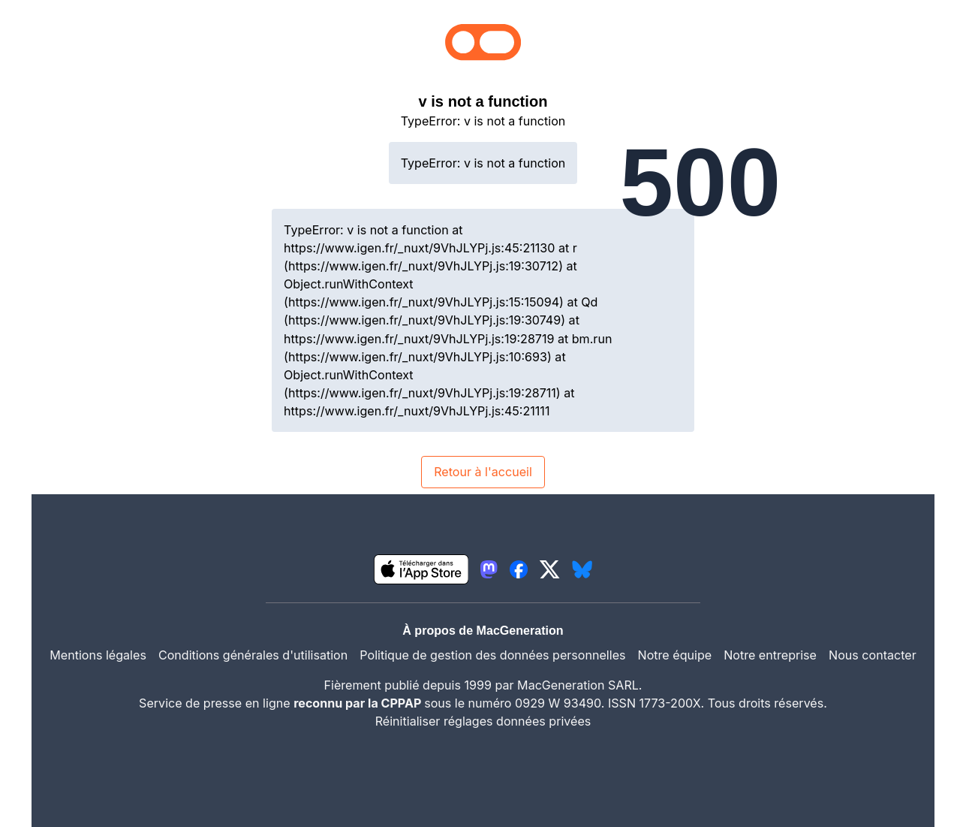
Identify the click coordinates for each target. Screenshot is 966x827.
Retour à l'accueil (483, 471)
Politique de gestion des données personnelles (492, 655)
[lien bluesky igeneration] (582, 569)
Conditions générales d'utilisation (253, 655)
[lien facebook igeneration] (519, 569)
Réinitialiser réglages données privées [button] (483, 721)
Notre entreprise (770, 655)
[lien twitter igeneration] (550, 569)
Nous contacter (872, 655)
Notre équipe (675, 655)
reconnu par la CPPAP (358, 703)
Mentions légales (98, 655)
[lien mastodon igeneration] (489, 569)
